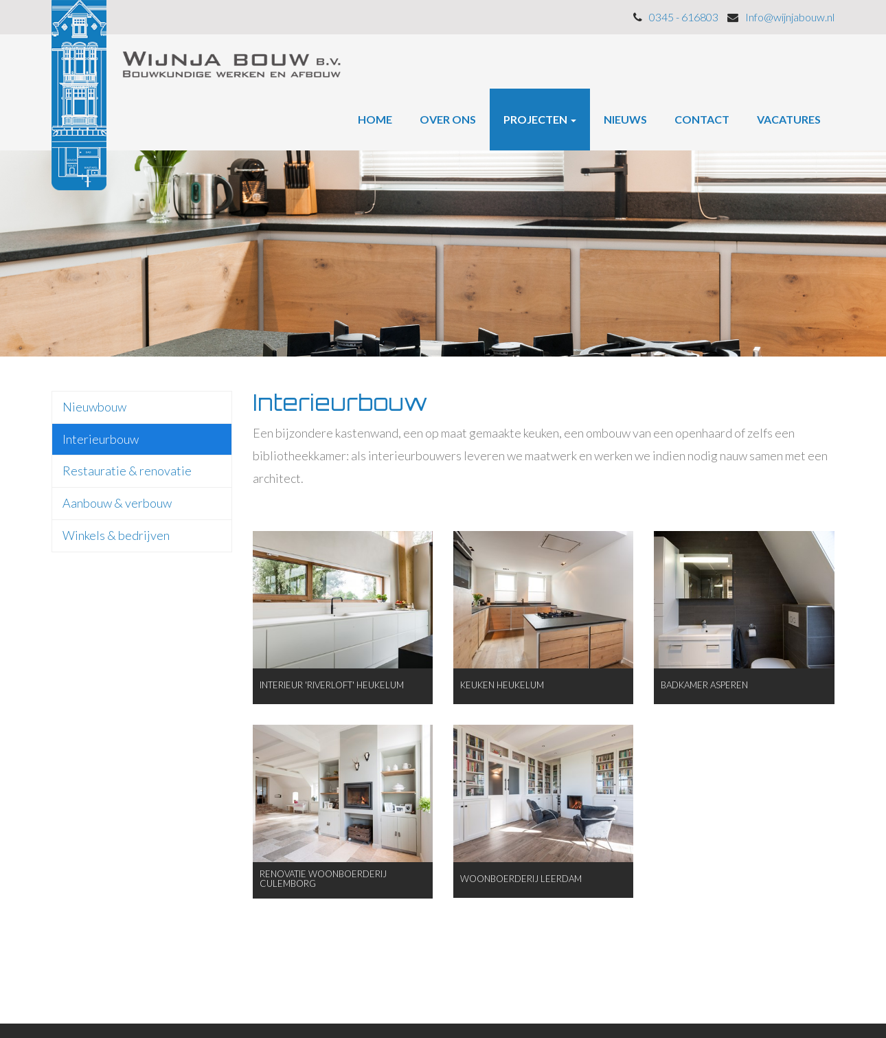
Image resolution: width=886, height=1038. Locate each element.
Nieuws (625, 119)
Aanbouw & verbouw (117, 502)
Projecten (539, 119)
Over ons (448, 119)
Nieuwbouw (94, 406)
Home (375, 119)
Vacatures (789, 119)
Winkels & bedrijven (116, 535)
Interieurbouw (101, 439)
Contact (701, 119)
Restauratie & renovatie (127, 470)
